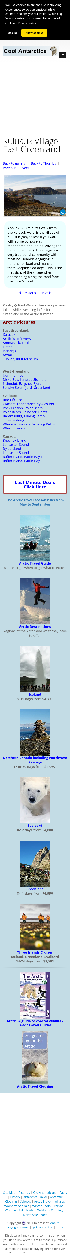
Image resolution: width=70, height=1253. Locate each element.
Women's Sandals (16, 1206)
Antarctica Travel (35, 1197)
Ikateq (8, 347)
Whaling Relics (14, 428)
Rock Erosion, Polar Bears (23, 408)
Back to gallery (14, 163)
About (54, 1223)
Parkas (58, 1206)
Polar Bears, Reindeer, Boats (25, 412)
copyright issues (17, 1227)
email (60, 1227)
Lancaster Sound (16, 444)
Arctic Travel (42, 1201)
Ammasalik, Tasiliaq (18, 342)
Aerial (7, 355)
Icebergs (9, 351)
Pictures (24, 1193)
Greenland (35, 889)
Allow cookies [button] (34, 32)
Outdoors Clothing (50, 1210)
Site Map (9, 1193)
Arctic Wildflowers (17, 338)
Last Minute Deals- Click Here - (35, 484)
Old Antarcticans (44, 1193)
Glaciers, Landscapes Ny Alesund (28, 404)
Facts (63, 1193)
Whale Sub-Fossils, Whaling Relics (29, 424)
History (15, 1197)
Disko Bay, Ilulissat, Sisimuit (24, 379)
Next (25, 167)
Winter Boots (41, 1206)
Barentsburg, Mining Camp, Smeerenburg (24, 418)
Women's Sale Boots (19, 1210)
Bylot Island (12, 448)
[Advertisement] (35, 98)
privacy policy (42, 1227)
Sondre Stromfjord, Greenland (26, 387)
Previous (9, 167)
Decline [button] (12, 32)
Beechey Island (14, 440)
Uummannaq (13, 375)
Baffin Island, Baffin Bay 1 (23, 456)
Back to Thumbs (43, 163)
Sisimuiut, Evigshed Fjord (22, 383)
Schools (25, 1201)
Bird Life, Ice (12, 400)
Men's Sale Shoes (35, 1215)
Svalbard (35, 825)
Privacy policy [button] (27, 23)
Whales (60, 1201)
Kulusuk (9, 334)
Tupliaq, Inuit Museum (20, 359)
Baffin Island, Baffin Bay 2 (23, 460)
